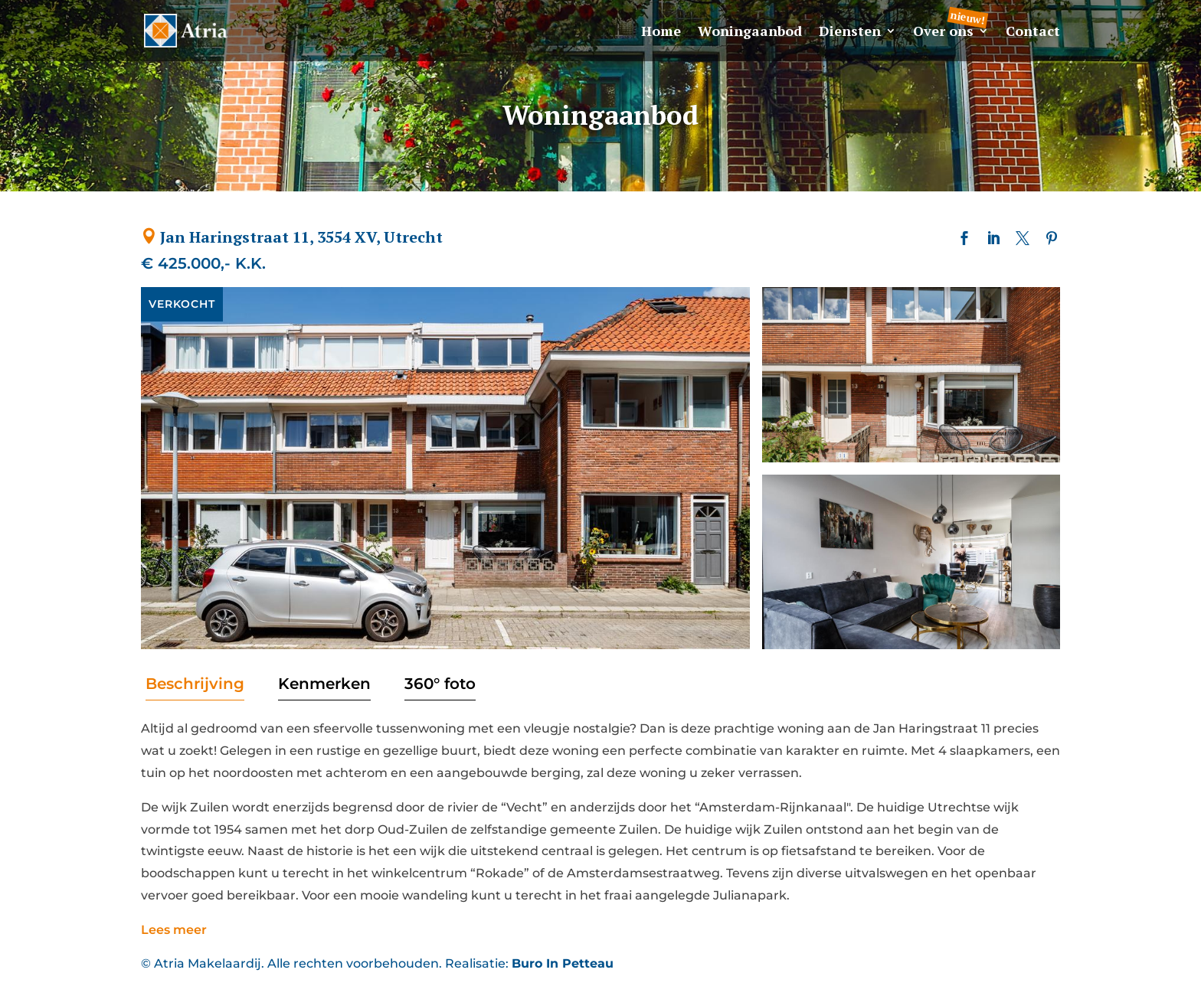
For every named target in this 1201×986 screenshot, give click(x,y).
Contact (1033, 32)
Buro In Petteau (563, 963)
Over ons (943, 32)
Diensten (850, 32)
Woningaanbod (750, 32)
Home (661, 32)
